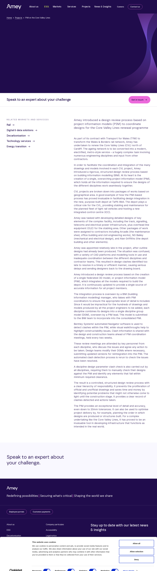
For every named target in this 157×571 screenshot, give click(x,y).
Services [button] (71, 7)
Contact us (135, 7)
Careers (120, 7)
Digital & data (22, 130)
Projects (86, 7)
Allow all (136, 539)
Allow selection (136, 547)
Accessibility (51, 530)
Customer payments (41, 512)
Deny (136, 555)
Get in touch (137, 100)
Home (9, 18)
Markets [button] (57, 7)
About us (10, 524)
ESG (46, 7)
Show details (128, 566)
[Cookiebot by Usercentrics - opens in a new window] (16, 566)
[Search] (148, 6)
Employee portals (16, 512)
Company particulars (55, 524)
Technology (21, 141)
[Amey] (14, 7)
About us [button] (33, 7)
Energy (19, 146)
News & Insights (102, 7)
